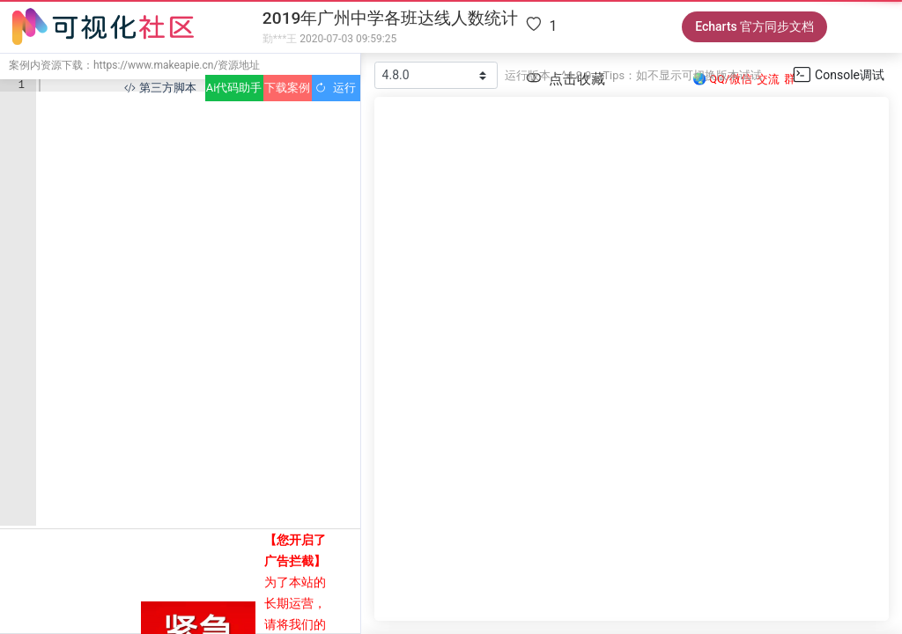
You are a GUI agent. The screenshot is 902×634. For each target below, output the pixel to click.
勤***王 (280, 39)
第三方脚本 (160, 87)
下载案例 (287, 87)
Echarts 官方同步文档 (754, 26)
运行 (335, 87)
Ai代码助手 (234, 87)
